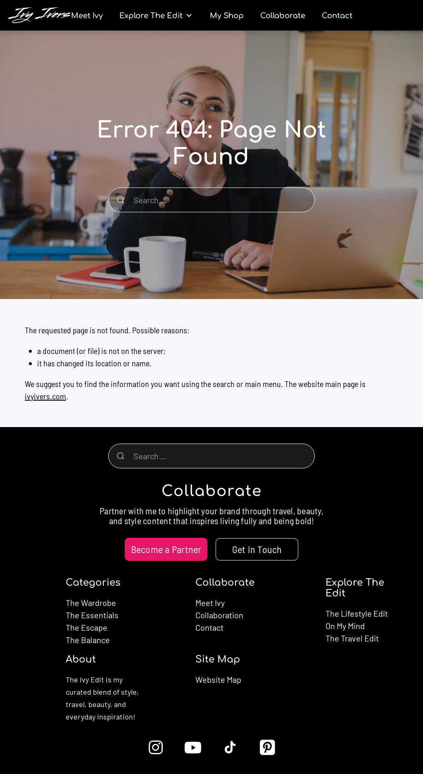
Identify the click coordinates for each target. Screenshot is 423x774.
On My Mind (345, 626)
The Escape (86, 627)
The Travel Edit (352, 638)
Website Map (218, 679)
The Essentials (92, 615)
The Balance (88, 640)
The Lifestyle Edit (357, 613)
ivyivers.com (45, 396)
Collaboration (219, 615)
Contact (209, 627)
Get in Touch (257, 549)
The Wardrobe (91, 603)
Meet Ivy (210, 603)
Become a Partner (166, 549)
